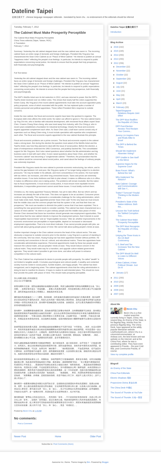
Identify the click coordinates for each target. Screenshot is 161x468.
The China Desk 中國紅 (121, 387)
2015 (116, 51)
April (118, 99)
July (118, 87)
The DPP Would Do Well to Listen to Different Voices (127, 256)
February (120, 107)
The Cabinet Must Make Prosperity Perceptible (127, 221)
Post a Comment (25, 423)
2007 (116, 294)
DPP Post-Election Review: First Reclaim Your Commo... (127, 128)
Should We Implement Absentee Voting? (126, 152)
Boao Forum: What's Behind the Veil (125, 171)
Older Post (95, 436)
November (121, 71)
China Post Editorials (120, 373)
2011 (116, 278)
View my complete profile (122, 354)
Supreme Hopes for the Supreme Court (126, 165)
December (121, 66)
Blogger (105, 462)
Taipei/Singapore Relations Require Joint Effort (127, 113)
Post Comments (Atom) (63, 444)
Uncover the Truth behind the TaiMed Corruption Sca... (127, 213)
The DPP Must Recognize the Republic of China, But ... (127, 229)
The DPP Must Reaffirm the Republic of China (127, 121)
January (120, 273)
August (119, 83)
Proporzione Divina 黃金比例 (124, 383)
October (120, 75)
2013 (116, 59)
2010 (116, 282)
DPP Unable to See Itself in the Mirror (127, 158)
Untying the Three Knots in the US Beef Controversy (128, 238)
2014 (116, 55)
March (119, 103)
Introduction (116, 32)
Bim (88, 462)
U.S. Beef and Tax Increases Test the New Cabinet (127, 247)
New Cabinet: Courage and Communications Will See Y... (126, 186)
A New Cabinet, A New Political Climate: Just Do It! (127, 265)
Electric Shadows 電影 (121, 378)
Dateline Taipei (32, 11)
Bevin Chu (132, 309)
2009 (116, 286)
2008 (116, 290)
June (118, 91)
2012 (116, 63)
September (121, 79)
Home (58, 436)
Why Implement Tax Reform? (125, 178)
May (118, 95)
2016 (116, 47)
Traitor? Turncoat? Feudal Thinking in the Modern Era (127, 195)
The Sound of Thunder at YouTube (126, 392)
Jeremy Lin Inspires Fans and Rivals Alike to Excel (127, 138)
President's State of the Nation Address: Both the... (126, 204)
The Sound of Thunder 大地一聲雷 (126, 397)
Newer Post (20, 436)
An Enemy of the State (121, 368)
